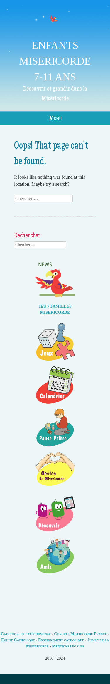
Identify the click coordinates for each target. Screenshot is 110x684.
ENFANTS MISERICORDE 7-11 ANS (55, 61)
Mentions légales (68, 646)
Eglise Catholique (18, 640)
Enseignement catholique (61, 640)
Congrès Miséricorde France (80, 634)
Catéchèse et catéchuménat (26, 634)
